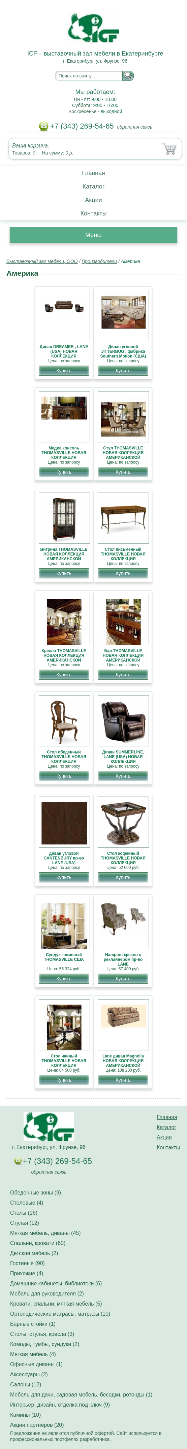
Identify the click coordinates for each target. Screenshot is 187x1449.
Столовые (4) (26, 1203)
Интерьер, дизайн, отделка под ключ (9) (60, 1405)
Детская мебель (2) (34, 1253)
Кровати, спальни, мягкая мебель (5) (56, 1304)
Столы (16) (23, 1213)
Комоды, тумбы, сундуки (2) (44, 1344)
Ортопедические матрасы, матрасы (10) (60, 1314)
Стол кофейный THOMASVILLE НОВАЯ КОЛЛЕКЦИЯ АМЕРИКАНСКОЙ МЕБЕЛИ (123, 863)
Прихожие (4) (26, 1273)
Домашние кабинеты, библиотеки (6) (56, 1283)
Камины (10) (25, 1415)
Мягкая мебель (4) (33, 1354)
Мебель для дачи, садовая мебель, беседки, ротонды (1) (81, 1394)
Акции (93, 200)
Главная (93, 173)
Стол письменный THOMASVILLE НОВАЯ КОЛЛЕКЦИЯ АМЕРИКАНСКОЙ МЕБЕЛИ (123, 559)
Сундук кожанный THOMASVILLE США (64, 957)
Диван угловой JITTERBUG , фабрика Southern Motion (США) (123, 351)
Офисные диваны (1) (36, 1364)
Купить (63, 370)
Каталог (93, 186)
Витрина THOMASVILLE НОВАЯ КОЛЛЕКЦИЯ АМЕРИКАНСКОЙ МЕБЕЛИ (64, 556)
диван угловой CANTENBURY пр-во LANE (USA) (64, 858)
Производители (99, 261)
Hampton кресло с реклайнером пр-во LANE (123, 959)
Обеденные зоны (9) (35, 1192)
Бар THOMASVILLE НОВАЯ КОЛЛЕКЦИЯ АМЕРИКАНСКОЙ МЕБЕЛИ (123, 657)
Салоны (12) (25, 1384)
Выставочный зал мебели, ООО (42, 261)
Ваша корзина (30, 145)
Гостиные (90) (27, 1263)
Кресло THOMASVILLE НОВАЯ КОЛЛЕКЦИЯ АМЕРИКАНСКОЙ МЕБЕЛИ (64, 657)
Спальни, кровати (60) (37, 1243)
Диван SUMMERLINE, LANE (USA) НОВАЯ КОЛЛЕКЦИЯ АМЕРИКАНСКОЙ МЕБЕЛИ (123, 761)
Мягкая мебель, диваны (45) (45, 1233)
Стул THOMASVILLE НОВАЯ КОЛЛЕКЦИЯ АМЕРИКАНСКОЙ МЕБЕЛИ (123, 455)
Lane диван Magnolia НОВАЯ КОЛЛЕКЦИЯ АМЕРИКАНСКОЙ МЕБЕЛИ (123, 1063)
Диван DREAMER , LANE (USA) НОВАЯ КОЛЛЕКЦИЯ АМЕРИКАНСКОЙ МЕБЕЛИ (64, 356)
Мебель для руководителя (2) (47, 1293)
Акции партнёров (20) (37, 1425)
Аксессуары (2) (29, 1374)
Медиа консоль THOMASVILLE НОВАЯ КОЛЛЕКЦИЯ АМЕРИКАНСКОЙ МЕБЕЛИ (63, 457)
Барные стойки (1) (33, 1324)
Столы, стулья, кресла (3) (42, 1334)
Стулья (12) (24, 1223)
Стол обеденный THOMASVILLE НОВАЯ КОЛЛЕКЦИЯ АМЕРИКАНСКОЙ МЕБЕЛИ (63, 761)
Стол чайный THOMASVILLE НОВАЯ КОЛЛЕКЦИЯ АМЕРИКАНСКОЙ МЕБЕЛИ (63, 1065)
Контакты (94, 213)
